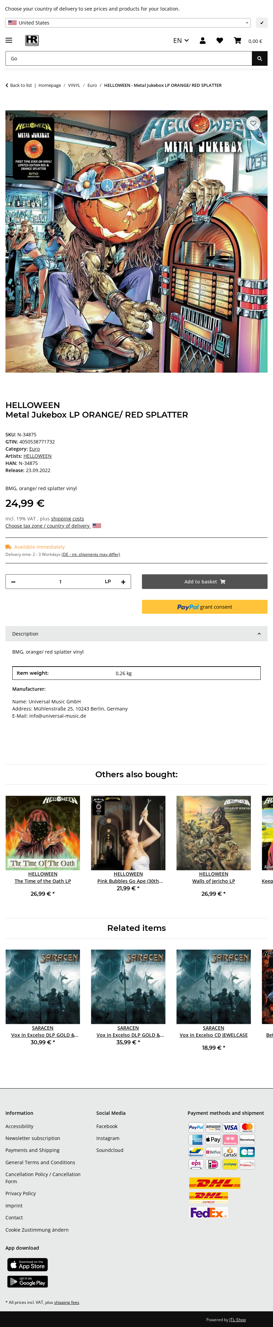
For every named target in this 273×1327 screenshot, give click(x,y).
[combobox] (128, 23)
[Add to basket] (10, 106)
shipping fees (66, 1302)
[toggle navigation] (8, 37)
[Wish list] (219, 40)
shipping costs (67, 518)
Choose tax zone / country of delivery (53, 525)
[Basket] (248, 40)
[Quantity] (60, 582)
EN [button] (177, 40)
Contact (14, 1217)
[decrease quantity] (13, 582)
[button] (202, 40)
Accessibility (19, 1126)
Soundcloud (110, 1150)
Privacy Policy (20, 1193)
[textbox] (128, 22)
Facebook (106, 1126)
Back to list (21, 85)
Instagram (107, 1138)
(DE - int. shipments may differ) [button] (91, 554)
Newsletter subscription (32, 1138)
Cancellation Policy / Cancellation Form (43, 1178)
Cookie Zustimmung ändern (37, 1230)
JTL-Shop (237, 1320)
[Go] (128, 58)
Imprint (13, 1205)
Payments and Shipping (32, 1150)
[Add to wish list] (253, 123)
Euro (34, 449)
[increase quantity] (123, 582)
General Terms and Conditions (40, 1162)
